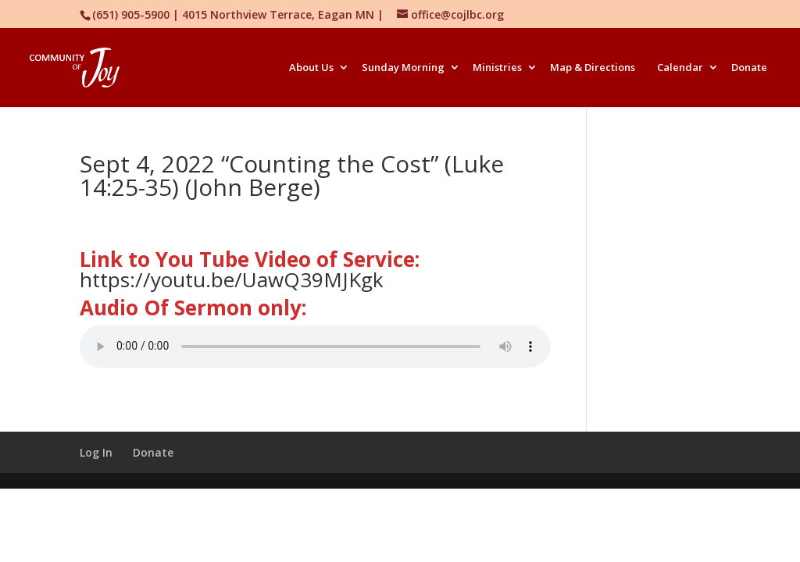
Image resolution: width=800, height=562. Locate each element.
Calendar (680, 68)
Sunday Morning (403, 68)
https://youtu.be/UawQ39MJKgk (232, 279)
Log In (96, 452)
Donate (749, 68)
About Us (311, 68)
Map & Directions (592, 68)
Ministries (497, 68)
